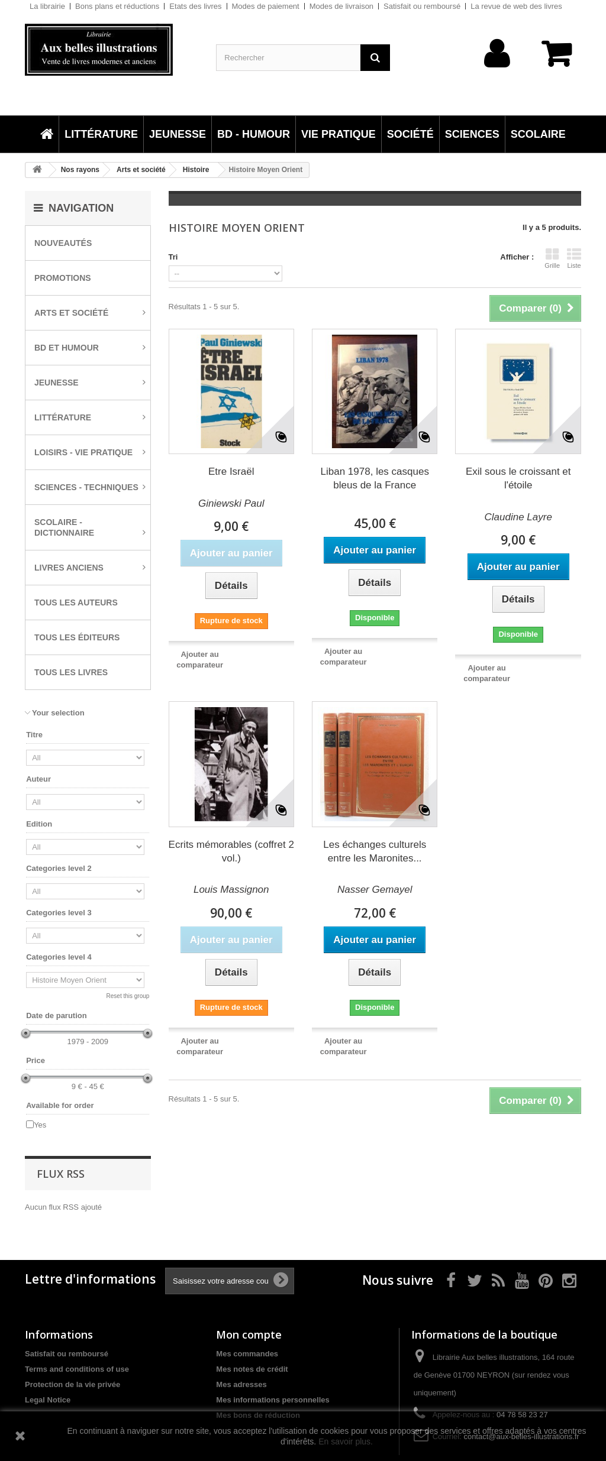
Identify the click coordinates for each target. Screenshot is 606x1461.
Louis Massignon (231, 889)
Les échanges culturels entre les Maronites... (374, 851)
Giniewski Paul (231, 503)
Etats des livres (195, 6)
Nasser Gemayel (374, 889)
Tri (173, 256)
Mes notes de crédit (252, 1369)
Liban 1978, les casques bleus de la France (375, 478)
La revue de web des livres (516, 6)
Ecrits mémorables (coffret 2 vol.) (231, 851)
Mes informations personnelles (272, 1399)
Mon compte (249, 1334)
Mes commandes (247, 1353)
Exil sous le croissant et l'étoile (518, 478)
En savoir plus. (345, 1441)
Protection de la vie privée (72, 1384)
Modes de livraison (341, 6)
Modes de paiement (265, 6)
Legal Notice (47, 1399)
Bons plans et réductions (117, 6)
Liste (574, 258)
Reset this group (128, 996)
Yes (40, 1124)
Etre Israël (231, 471)
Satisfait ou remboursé (421, 6)
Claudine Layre (518, 517)
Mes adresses (241, 1384)
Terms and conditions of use (77, 1369)
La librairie (47, 6)
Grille (552, 258)
